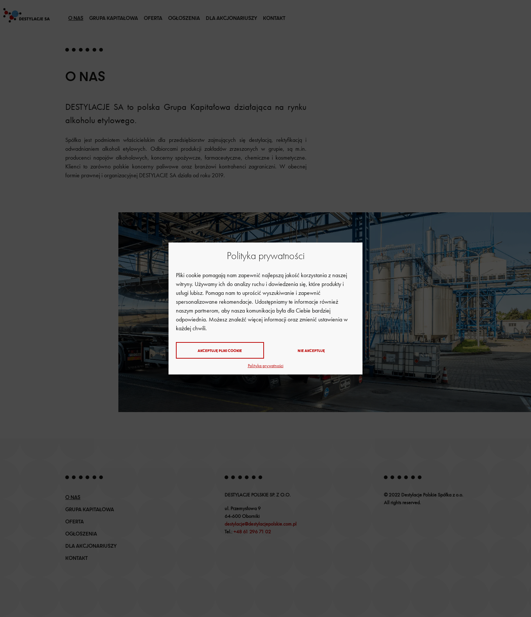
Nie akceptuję (311, 350)
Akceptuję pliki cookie (220, 350)
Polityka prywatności (266, 366)
